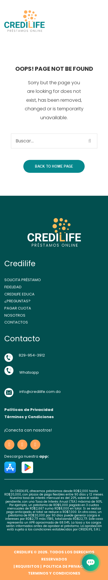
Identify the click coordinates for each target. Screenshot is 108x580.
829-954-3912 (32, 355)
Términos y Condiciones (29, 417)
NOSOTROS (14, 315)
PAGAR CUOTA (17, 308)
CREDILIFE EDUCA (19, 294)
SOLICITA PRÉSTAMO (22, 280)
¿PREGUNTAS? (17, 301)
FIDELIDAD (13, 287)
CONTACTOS (16, 322)
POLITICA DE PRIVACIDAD (67, 566)
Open (85, 20)
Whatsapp (29, 372)
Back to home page (54, 166)
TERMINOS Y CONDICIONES (54, 573)
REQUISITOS (27, 566)
